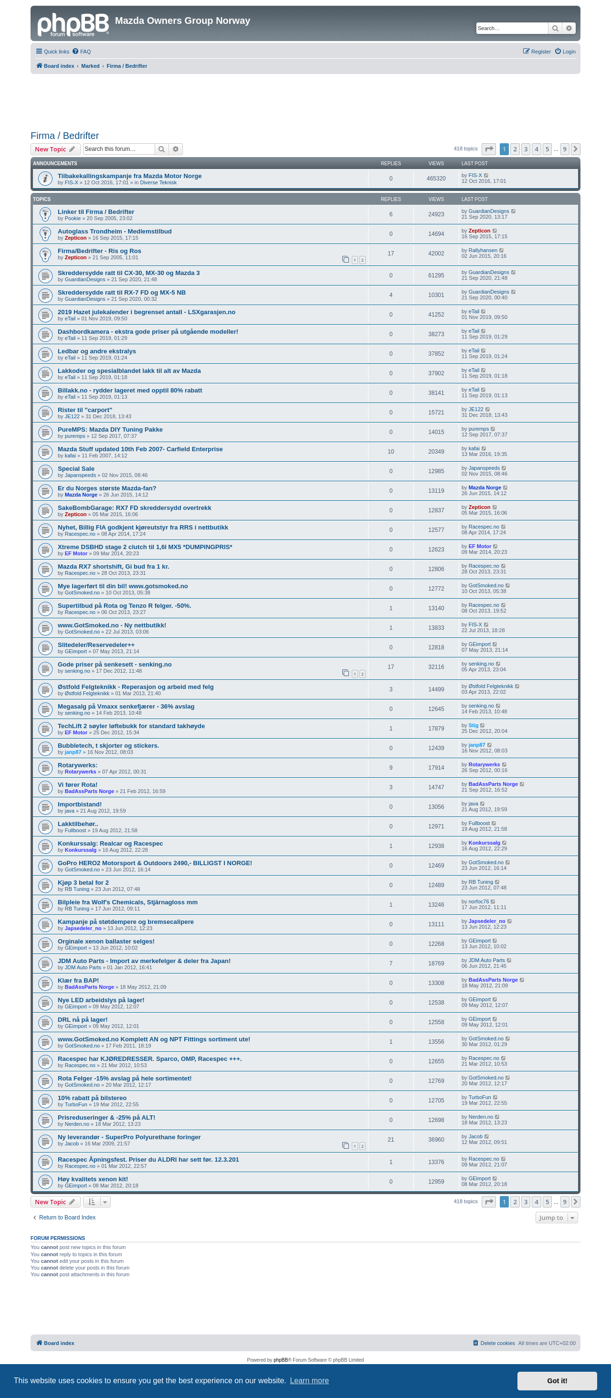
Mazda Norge (81, 495)
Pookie (73, 218)
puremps (75, 436)
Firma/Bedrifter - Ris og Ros (99, 250)
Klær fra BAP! (78, 980)
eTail (70, 318)
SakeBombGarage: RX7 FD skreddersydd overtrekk (134, 507)
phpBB (281, 1360)
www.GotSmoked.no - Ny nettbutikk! (112, 625)
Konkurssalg (81, 850)
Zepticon (76, 238)
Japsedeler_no (83, 928)
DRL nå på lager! (83, 1019)
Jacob (72, 1143)
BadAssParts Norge (89, 791)
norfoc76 (479, 901)
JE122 (72, 416)
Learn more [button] (309, 1381)
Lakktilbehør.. (78, 823)
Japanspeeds (80, 475)
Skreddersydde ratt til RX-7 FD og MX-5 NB (122, 292)
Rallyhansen (483, 250)
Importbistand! (80, 804)
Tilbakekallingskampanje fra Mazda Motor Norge (130, 176)
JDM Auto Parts (83, 967)
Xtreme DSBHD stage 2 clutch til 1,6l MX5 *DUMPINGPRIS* (145, 547)
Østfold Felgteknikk (87, 693)
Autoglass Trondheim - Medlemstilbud (115, 231)
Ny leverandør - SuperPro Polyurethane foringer (129, 1137)
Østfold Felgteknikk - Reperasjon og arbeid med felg (136, 686)
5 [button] (547, 149)
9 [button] (565, 149)
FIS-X (71, 182)
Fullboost (75, 830)
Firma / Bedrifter (65, 135)
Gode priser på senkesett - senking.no (115, 664)
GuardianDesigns (489, 211)
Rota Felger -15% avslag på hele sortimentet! (125, 1078)
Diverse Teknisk (158, 182)
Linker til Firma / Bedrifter (96, 211)
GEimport (76, 651)
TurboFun (76, 1104)
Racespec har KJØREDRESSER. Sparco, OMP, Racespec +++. (150, 1058)
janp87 (73, 752)
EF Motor (76, 553)
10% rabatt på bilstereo (92, 1097)
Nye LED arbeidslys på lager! (101, 1000)
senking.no (77, 671)
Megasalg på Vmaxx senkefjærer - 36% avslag (126, 706)
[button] (489, 149)
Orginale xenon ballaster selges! (106, 941)
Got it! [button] (558, 1381)
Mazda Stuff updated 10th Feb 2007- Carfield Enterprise (140, 449)
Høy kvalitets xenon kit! (93, 1179)
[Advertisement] (305, 100)
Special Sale (76, 468)
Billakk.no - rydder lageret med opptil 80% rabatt (130, 390)
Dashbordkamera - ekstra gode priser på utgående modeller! (148, 331)
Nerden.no (77, 1124)
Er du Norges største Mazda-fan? (107, 488)
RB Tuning (77, 889)
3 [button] (525, 149)
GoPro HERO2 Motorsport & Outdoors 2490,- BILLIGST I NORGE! (155, 863)
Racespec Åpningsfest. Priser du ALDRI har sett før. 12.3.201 (148, 1159)
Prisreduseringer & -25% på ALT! (106, 1117)
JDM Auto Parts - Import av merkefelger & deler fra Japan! (144, 960)
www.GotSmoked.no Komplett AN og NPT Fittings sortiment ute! (154, 1039)
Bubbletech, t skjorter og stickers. (108, 745)
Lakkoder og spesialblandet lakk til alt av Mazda (129, 370)
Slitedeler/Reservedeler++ (96, 644)
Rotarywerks (80, 771)
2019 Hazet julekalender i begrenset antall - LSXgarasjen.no (146, 312)
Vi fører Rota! (77, 784)
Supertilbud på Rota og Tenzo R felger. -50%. (124, 605)
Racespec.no (80, 534)
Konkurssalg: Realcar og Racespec (110, 843)
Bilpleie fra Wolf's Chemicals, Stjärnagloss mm (128, 902)
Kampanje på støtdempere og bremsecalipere (126, 921)
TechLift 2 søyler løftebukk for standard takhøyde (131, 726)
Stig (474, 725)
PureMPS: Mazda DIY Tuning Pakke (110, 429)
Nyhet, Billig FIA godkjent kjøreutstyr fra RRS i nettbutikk (143, 527)
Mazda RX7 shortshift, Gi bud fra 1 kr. (113, 566)
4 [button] (536, 149)
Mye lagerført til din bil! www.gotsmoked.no (123, 586)
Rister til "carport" (85, 409)
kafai (70, 455)
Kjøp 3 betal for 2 (83, 882)
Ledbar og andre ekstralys (97, 351)
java (69, 811)
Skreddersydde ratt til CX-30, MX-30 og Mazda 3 (129, 272)
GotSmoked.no (82, 592)
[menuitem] (81, 51)
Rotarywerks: (78, 765)
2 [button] (514, 149)
